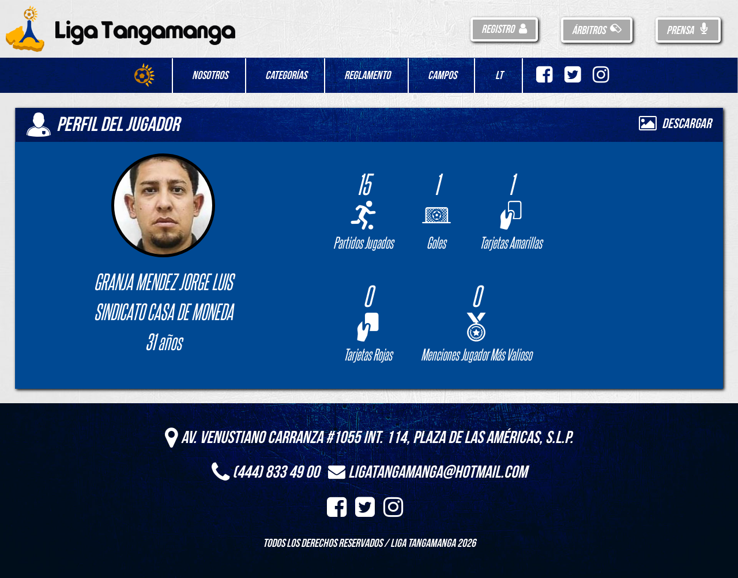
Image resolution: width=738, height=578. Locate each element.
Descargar (675, 123)
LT (499, 75)
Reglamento (367, 75)
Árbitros (597, 30)
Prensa (688, 30)
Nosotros (210, 75)
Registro (504, 29)
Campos (442, 75)
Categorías (286, 75)
